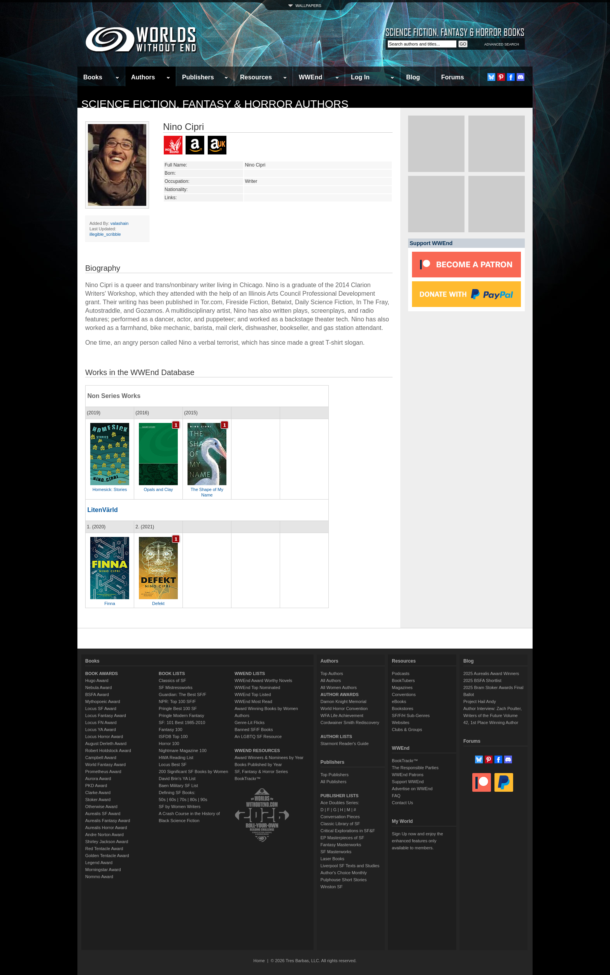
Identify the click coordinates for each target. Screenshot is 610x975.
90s (203, 799)
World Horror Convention (344, 708)
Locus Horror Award (104, 736)
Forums (452, 77)
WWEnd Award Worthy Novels (263, 680)
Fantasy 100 (170, 729)
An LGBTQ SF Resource (258, 736)
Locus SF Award (100, 708)
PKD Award (96, 785)
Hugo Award (97, 680)
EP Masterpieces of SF (342, 837)
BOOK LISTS (172, 673)
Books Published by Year (258, 764)
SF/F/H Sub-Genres (410, 715)
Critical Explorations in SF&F (348, 830)
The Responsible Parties (415, 767)
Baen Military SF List (178, 785)
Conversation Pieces (340, 816)
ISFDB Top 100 (173, 736)
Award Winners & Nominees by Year (269, 757)
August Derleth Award (105, 743)
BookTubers (403, 680)
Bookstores (402, 708)
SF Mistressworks (176, 687)
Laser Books (332, 858)
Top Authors (332, 673)
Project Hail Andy (479, 701)
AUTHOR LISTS (336, 736)
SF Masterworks (336, 851)
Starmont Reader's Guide (345, 743)
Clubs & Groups (407, 729)
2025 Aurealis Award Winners (491, 673)
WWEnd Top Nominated (257, 687)
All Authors (331, 680)
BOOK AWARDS (101, 673)
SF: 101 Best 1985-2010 (182, 722)
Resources (256, 77)
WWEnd (310, 77)
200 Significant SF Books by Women (193, 771)
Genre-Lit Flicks (250, 722)
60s (172, 799)
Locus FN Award (101, 722)
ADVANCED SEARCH (501, 44)
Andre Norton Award (104, 834)
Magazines (402, 687)
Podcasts (400, 673)
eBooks (399, 701)
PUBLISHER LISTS (340, 795)
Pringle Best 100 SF (178, 708)
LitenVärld (102, 510)
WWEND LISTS (250, 673)
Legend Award (98, 862)
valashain (119, 223)
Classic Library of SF (340, 823)
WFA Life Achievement (342, 715)
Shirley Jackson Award (106, 841)
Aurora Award (98, 778)
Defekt (158, 603)
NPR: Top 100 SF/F (177, 701)
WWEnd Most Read (253, 701)
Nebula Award (98, 687)
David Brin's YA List (177, 778)
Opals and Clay (158, 489)
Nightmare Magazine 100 (183, 750)
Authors (143, 77)
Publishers (198, 77)
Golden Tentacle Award (107, 855)
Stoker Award (97, 799)
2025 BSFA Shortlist (482, 680)
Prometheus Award (103, 771)
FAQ (396, 795)
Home (259, 960)
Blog (413, 77)
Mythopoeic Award (102, 701)
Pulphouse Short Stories (344, 879)
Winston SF (332, 886)
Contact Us (402, 802)
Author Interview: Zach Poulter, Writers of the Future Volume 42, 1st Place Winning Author (492, 715)
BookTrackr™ (248, 778)
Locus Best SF (173, 764)
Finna (109, 603)
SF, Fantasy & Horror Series (261, 771)
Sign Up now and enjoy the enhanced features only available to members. (417, 840)
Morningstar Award (103, 869)
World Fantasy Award (105, 764)
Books (92, 77)
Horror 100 (169, 743)
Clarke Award (97, 792)
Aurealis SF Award (102, 813)
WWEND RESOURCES (257, 750)
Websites (400, 722)
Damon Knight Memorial (343, 701)
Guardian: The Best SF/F (182, 694)
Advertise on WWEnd (412, 788)
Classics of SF (172, 680)
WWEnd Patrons (407, 774)
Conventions (403, 694)
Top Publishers (335, 774)
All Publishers (334, 781)
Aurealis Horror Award (106, 827)
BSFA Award (97, 694)
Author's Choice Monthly (344, 872)
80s (193, 799)
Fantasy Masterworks (341, 844)
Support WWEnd (408, 781)
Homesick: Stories (110, 489)
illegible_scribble (105, 234)
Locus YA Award (100, 729)
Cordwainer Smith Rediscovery (350, 722)
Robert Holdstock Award (108, 750)
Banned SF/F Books (254, 729)
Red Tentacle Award (104, 848)
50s (162, 799)
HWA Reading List (176, 757)
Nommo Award (99, 876)
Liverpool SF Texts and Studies (350, 865)
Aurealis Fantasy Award (107, 820)
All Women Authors (339, 687)
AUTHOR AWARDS (340, 694)
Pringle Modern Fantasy (181, 715)
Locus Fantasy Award (105, 715)
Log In (360, 77)
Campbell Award (100, 757)
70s (182, 799)
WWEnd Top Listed (253, 694)
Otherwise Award (101, 806)
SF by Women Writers (179, 806)
